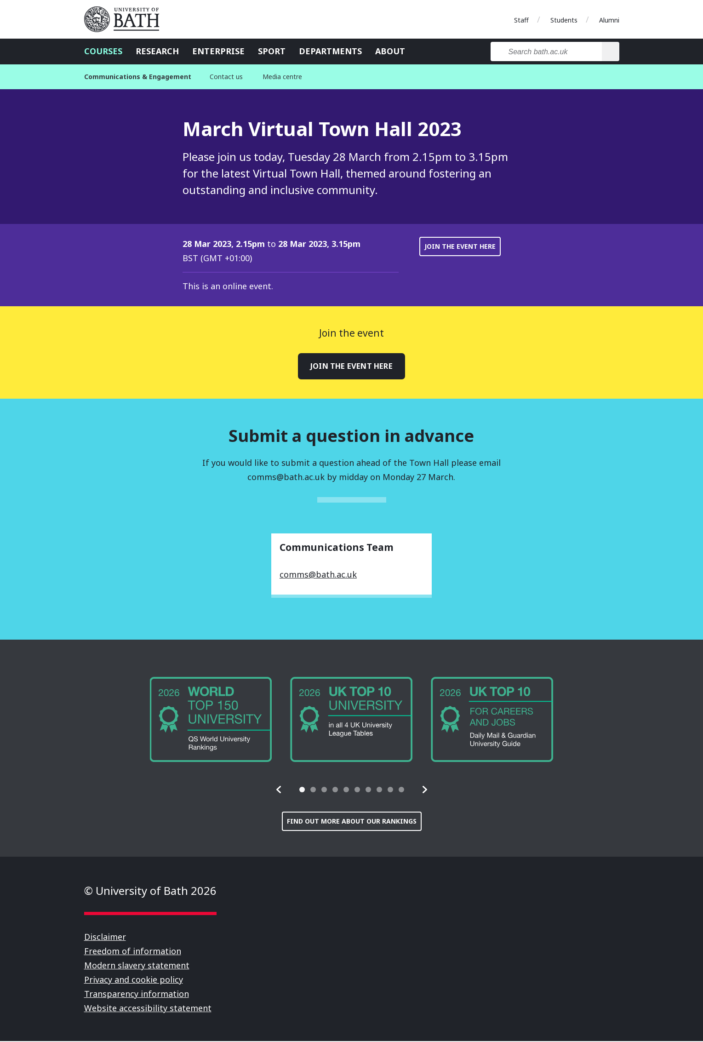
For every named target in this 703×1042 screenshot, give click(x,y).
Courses (103, 51)
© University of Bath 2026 (150, 891)
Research (157, 51)
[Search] (610, 51)
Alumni (609, 20)
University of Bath (125, 19)
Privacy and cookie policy (133, 980)
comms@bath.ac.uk (318, 575)
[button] (279, 790)
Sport (272, 51)
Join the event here (460, 246)
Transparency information (136, 994)
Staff (521, 20)
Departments (330, 51)
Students (563, 20)
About (390, 51)
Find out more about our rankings (352, 822)
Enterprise (218, 51)
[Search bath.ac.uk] (546, 51)
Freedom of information (132, 951)
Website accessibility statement (147, 1008)
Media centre (282, 76)
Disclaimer (105, 937)
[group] (211, 720)
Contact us (226, 76)
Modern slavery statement (136, 966)
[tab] (302, 790)
